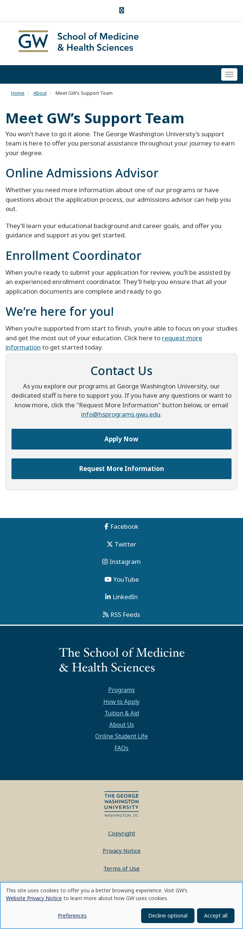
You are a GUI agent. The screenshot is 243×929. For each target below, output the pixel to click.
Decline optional (167, 915)
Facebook (124, 526)
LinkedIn (125, 596)
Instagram (125, 561)
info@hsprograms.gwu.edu (120, 414)
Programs (121, 690)
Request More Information (121, 468)
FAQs (121, 748)
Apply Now (121, 439)
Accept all (215, 915)
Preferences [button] (72, 915)
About (40, 93)
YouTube (126, 579)
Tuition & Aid (121, 713)
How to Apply (121, 701)
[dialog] (121, 905)
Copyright (121, 833)
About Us (121, 724)
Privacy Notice (122, 850)
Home (17, 93)
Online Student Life (121, 736)
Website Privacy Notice (34, 898)
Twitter (125, 544)
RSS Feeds (125, 614)
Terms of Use (121, 868)
